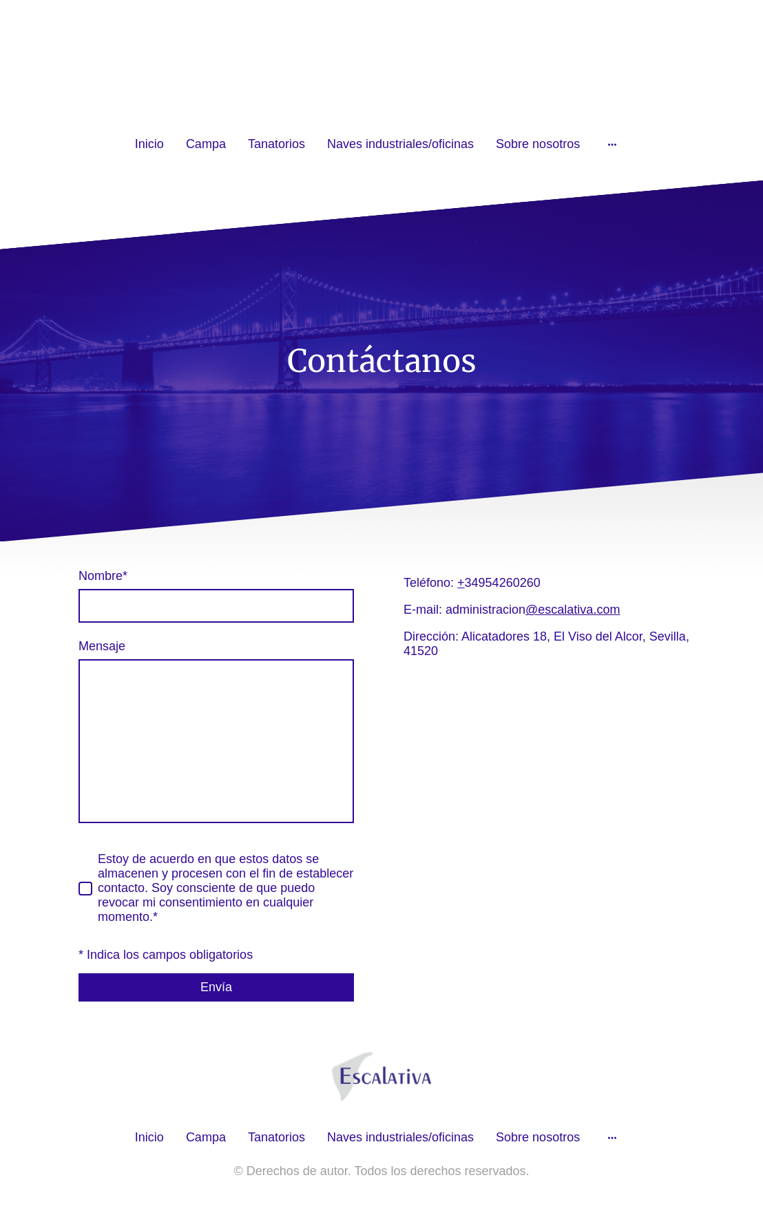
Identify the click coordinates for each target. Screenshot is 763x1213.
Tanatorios (276, 144)
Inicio (149, 144)
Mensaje (102, 646)
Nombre (103, 576)
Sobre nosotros (538, 144)
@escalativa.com (572, 609)
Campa (206, 144)
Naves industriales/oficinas (400, 144)
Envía (216, 987)
